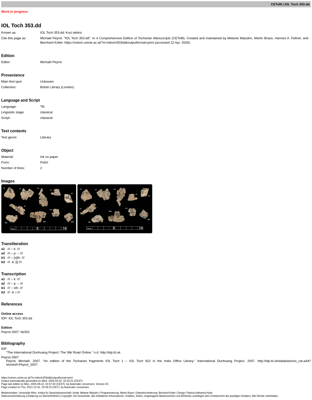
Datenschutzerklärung (13, 396)
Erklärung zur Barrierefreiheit (43, 396)
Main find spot (11, 81)
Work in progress (14, 11)
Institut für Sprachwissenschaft (54, 392)
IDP (4, 318)
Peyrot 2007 (10, 332)
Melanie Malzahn (89, 392)
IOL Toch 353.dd (20, 318)
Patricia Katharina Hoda (199, 392)
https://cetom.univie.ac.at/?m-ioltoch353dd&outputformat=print (109, 42)
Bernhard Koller (167, 392)
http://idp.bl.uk (110, 352)
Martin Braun (127, 392)
